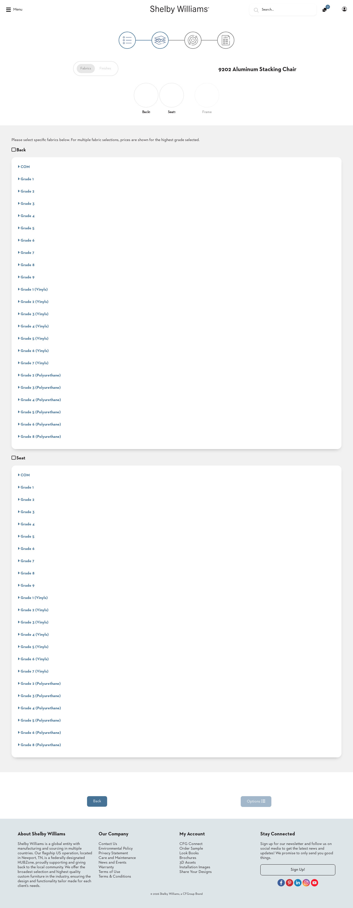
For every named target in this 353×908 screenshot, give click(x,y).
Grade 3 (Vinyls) (33, 314)
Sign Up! (298, 870)
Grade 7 (26, 252)
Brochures (187, 858)
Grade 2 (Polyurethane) (39, 375)
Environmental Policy (116, 849)
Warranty (106, 867)
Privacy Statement (113, 853)
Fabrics (85, 68)
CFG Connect (190, 844)
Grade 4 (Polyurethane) (39, 400)
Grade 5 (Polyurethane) (39, 412)
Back (97, 801)
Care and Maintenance (117, 858)
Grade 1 (26, 179)
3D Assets (187, 863)
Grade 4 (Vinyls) (33, 326)
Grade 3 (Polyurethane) (39, 387)
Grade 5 (26, 228)
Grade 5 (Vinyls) (33, 338)
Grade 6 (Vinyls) (33, 351)
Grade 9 (26, 277)
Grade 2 (26, 191)
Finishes (105, 68)
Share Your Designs (195, 872)
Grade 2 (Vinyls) (33, 301)
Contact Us (108, 844)
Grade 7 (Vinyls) (33, 363)
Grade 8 (26, 265)
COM (24, 167)
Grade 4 (26, 216)
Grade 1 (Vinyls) (33, 289)
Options (256, 801)
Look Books (189, 853)
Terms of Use (109, 872)
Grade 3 (26, 203)
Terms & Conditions (115, 877)
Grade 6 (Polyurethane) (39, 424)
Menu (14, 10)
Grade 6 (26, 240)
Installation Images (194, 867)
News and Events (112, 863)
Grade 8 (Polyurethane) (39, 436)
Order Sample (191, 849)
